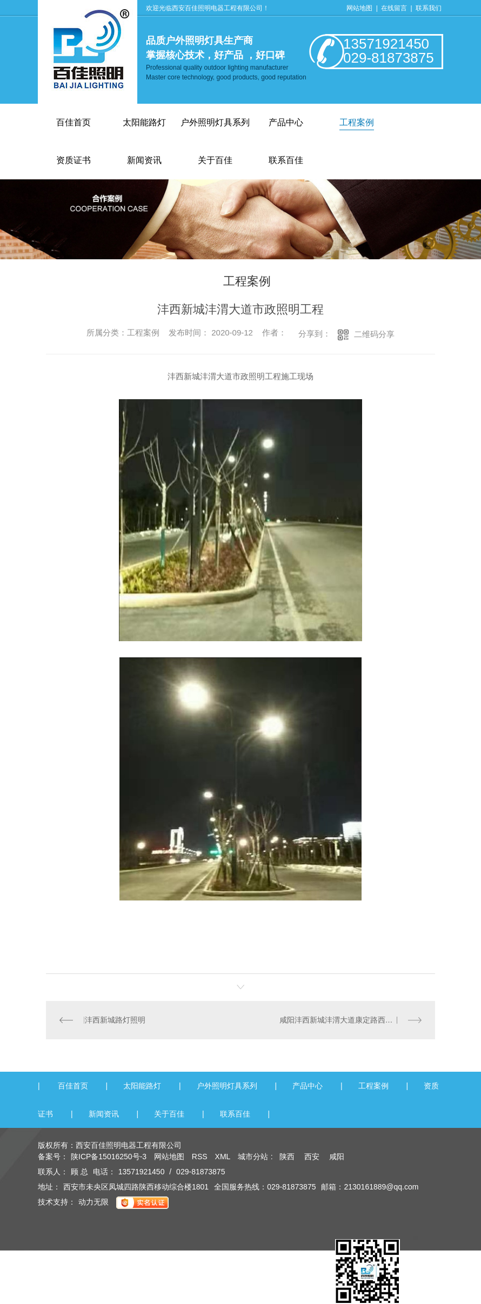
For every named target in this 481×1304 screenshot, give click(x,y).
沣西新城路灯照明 (115, 1020)
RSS (201, 1156)
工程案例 (356, 122)
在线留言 (395, 8)
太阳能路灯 (144, 122)
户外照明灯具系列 (215, 122)
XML (223, 1156)
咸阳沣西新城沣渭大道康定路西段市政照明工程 (350, 1020)
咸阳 (336, 1156)
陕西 (287, 1156)
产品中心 (286, 122)
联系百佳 (235, 1114)
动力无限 (93, 1202)
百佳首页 (73, 122)
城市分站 (253, 1156)
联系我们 (429, 8)
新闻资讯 (104, 1114)
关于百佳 (169, 1114)
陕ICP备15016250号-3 (108, 1156)
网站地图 (359, 8)
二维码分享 (374, 334)
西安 (311, 1156)
